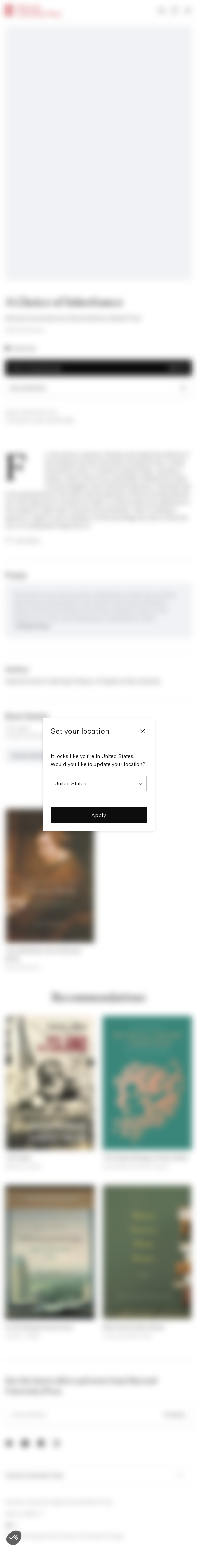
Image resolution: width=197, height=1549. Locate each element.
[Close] (143, 731)
